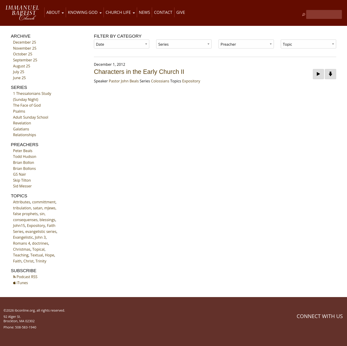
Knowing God (83, 12)
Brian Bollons (24, 168)
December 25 (24, 42)
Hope (49, 255)
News (144, 12)
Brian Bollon (23, 162)
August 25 (21, 66)
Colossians (160, 81)
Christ (29, 261)
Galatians (21, 129)
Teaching (21, 255)
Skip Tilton (22, 180)
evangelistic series (40, 231)
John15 (19, 225)
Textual (36, 255)
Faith (17, 261)
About (53, 12)
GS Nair (19, 174)
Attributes (21, 202)
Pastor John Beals (124, 81)
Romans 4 (21, 243)
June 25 (19, 77)
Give (180, 12)
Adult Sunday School (30, 117)
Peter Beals (23, 150)
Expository (36, 225)
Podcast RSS (25, 276)
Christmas (21, 249)
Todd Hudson (24, 156)
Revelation (22, 123)
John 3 (40, 237)
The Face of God (27, 105)
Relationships (24, 134)
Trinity (41, 261)
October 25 (22, 54)
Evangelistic (23, 237)
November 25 (24, 48)
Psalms (19, 111)
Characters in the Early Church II (139, 71)
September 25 (25, 60)
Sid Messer (22, 186)
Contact (163, 12)
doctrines (40, 243)
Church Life (118, 12)
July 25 (18, 71)
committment (44, 202)
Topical (38, 249)
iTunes (20, 282)
